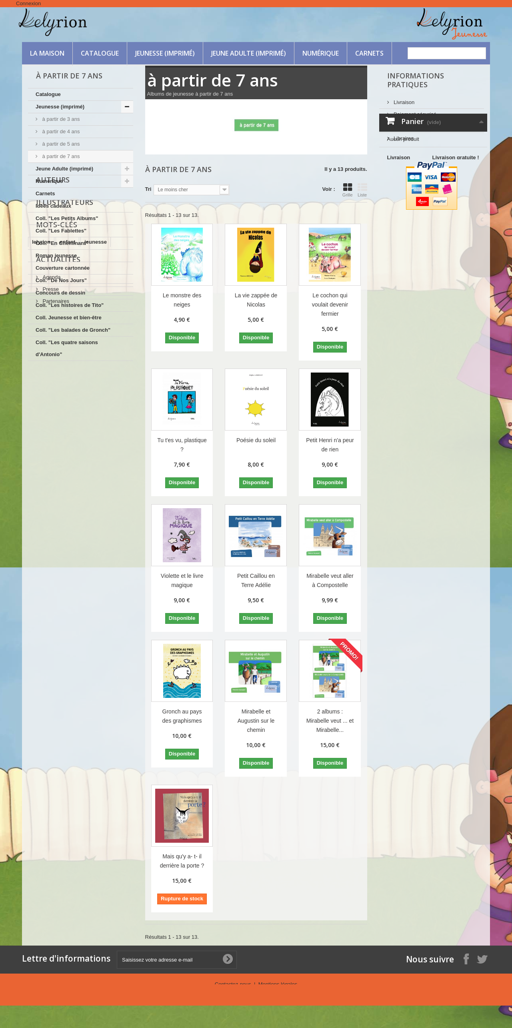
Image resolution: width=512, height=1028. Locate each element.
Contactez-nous (234, 984)
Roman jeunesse (56, 255)
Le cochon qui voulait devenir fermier (330, 304)
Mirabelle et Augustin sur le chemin (256, 720)
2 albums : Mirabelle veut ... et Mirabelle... (330, 720)
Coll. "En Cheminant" (62, 243)
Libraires (403, 135)
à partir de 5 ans (60, 144)
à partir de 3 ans (60, 119)
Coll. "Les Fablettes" (61, 231)
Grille (347, 190)
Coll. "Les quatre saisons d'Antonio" (67, 348)
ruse (86, 449)
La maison (47, 53)
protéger (80, 461)
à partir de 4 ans (60, 131)
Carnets (369, 53)
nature (64, 449)
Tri (148, 189)
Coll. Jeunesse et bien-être (69, 318)
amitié (39, 449)
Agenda (50, 492)
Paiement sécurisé (414, 111)
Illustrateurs (64, 397)
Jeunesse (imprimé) (165, 53)
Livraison (403, 99)
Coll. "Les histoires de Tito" (70, 305)
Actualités (58, 478)
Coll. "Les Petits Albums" (67, 218)
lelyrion (41, 437)
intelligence (46, 461)
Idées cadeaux (53, 206)
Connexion (28, 3)
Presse (50, 504)
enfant (67, 437)
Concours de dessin (60, 293)
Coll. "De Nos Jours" (61, 280)
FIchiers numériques (416, 123)
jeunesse (95, 437)
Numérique (320, 53)
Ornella (111, 449)
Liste (362, 190)
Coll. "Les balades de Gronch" (73, 330)
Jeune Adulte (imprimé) (248, 53)
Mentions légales (278, 984)
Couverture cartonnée (63, 268)
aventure (111, 461)
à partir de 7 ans (60, 156)
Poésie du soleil (256, 440)
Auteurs (53, 374)
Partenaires (55, 516)
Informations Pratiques (415, 80)
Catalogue (100, 53)
